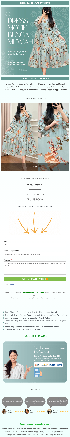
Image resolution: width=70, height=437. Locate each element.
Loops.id (12, 284)
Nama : (7, 241)
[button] (3, 405)
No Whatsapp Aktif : (12, 251)
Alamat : (8, 260)
